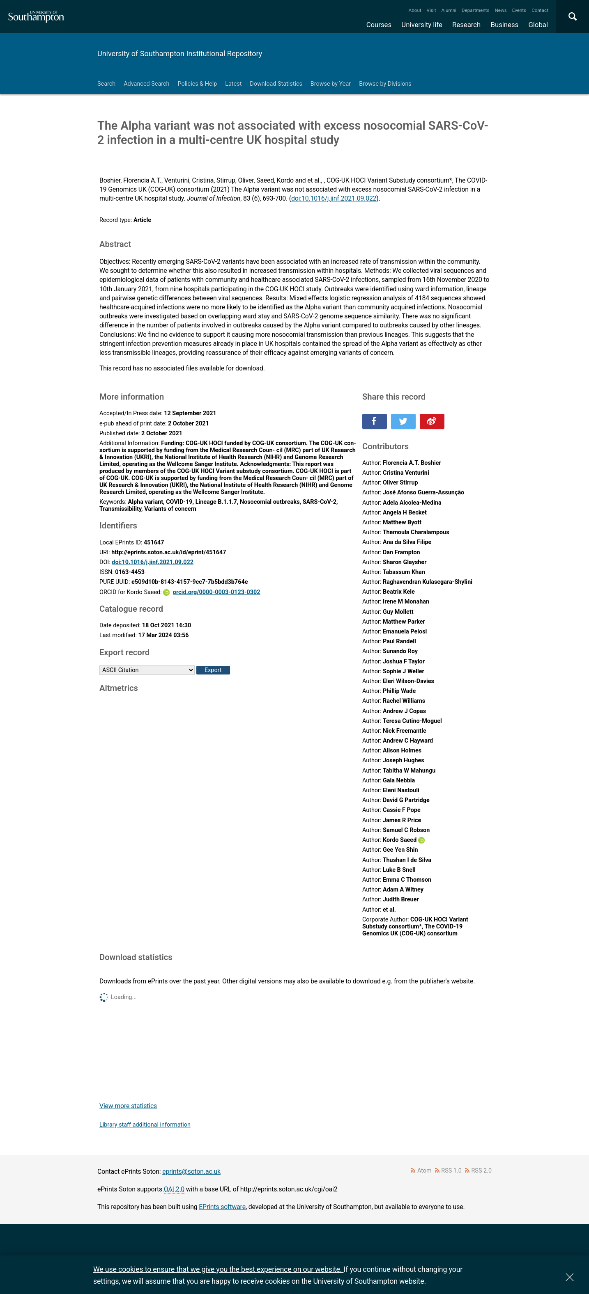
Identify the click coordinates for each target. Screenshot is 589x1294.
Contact (539, 10)
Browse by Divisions (385, 83)
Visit (431, 10)
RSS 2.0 (482, 1170)
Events (519, 10)
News (500, 10)
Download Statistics (276, 83)
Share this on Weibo (432, 421)
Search (106, 83)
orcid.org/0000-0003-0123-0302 (216, 592)
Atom (424, 1170)
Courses (378, 25)
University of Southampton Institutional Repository (179, 53)
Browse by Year (331, 83)
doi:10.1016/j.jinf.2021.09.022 (333, 198)
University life (421, 25)
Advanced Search (146, 83)
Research (466, 25)
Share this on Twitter (403, 421)
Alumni (448, 10)
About (415, 10)
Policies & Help (197, 83)
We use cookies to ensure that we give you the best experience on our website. (218, 1269)
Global (538, 25)
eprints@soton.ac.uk (191, 1171)
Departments (476, 10)
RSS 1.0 (451, 1170)
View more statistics (128, 1106)
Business (505, 25)
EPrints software (222, 1207)
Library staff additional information (145, 1124)
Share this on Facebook (374, 421)
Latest (233, 83)
